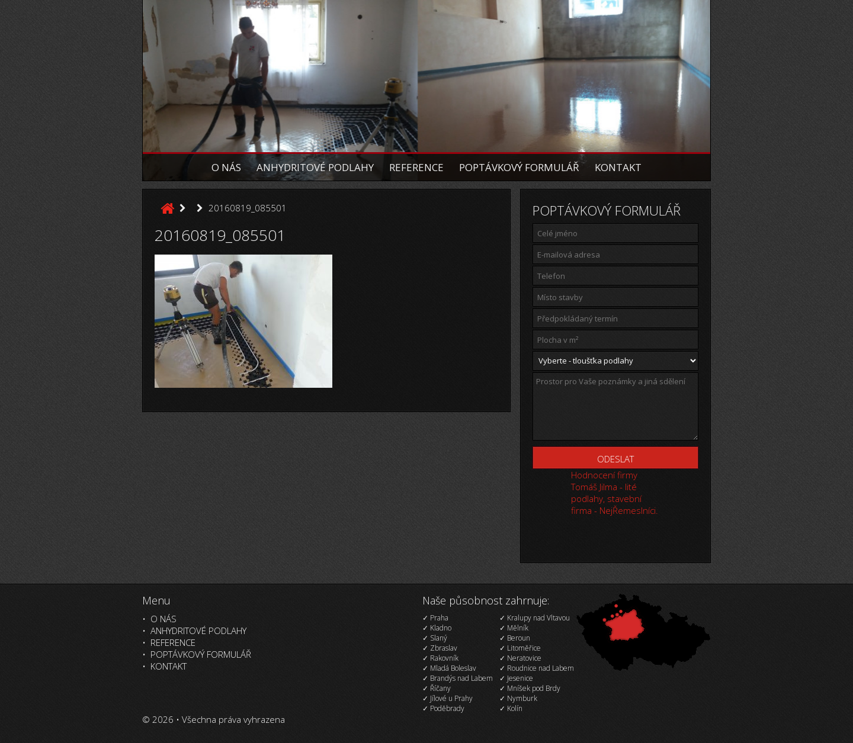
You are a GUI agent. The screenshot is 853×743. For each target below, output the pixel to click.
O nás (226, 167)
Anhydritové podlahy (315, 167)
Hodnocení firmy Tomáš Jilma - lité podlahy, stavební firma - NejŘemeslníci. (614, 492)
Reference (416, 167)
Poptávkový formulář (519, 167)
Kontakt (618, 167)
